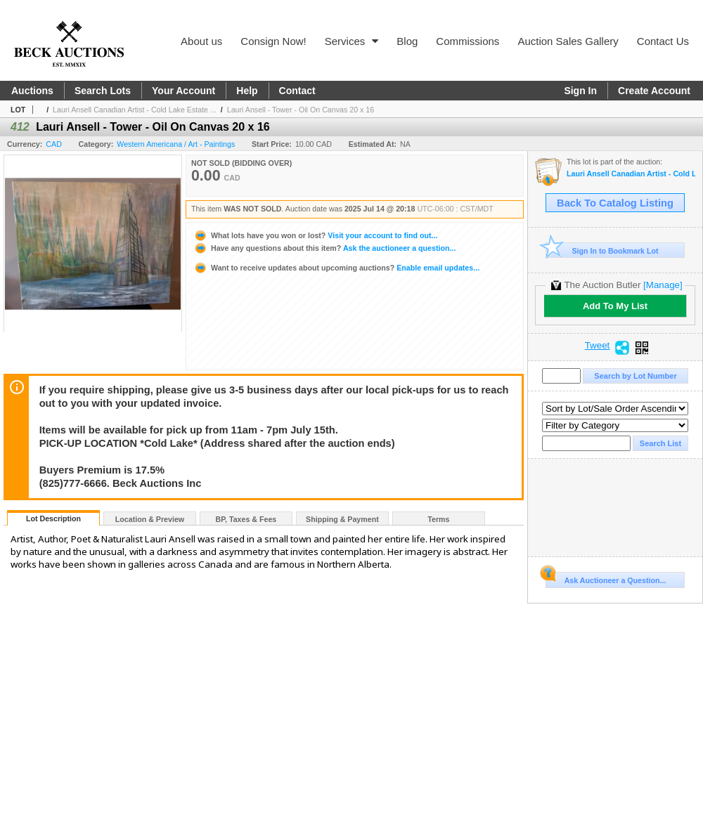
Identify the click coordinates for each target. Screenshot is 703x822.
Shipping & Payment (342, 519)
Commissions (467, 41)
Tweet (597, 346)
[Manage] (662, 285)
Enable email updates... (336, 267)
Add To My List (615, 306)
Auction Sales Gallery (567, 41)
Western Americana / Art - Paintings (176, 144)
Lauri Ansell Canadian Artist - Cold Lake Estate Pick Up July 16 (631, 174)
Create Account (654, 90)
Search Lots (103, 90)
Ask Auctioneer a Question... (606, 578)
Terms (438, 519)
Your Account (183, 90)
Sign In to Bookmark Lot (602, 250)
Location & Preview (149, 519)
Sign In (580, 90)
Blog (407, 41)
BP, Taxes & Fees (246, 519)
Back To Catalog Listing (615, 203)
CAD (54, 144)
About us (201, 41)
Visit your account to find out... (315, 235)
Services (352, 41)
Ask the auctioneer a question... (324, 248)
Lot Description (53, 518)
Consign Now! (273, 41)
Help (246, 90)
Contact (297, 90)
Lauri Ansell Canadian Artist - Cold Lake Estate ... (135, 109)
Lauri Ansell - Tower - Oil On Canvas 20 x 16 (300, 109)
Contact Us (663, 41)
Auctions (32, 90)
